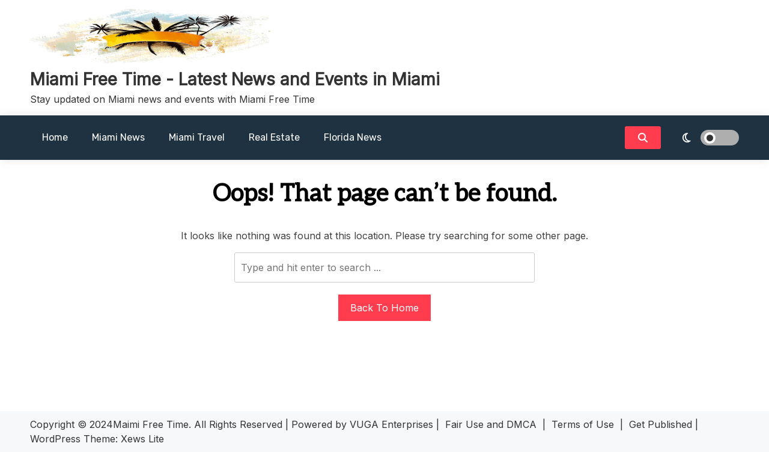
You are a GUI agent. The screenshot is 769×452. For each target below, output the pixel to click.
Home (55, 137)
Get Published (660, 424)
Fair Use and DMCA (490, 424)
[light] (703, 137)
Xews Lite (142, 439)
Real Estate (274, 137)
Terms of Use (583, 424)
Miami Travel (197, 137)
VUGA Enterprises (391, 424)
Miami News (118, 137)
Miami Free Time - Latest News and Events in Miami (235, 79)
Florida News (352, 137)
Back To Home (384, 308)
